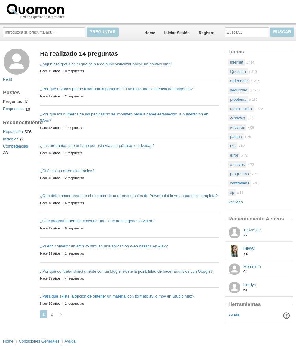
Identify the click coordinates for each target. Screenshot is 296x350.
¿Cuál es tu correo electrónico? (67, 171)
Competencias (15, 146)
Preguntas (12, 101)
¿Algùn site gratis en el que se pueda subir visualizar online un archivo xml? (105, 64)
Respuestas (13, 108)
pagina (236, 136)
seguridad (238, 90)
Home (149, 33)
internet (236, 62)
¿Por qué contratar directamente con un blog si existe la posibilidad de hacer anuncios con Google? (126, 271)
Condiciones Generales (39, 341)
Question (238, 71)
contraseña (239, 183)
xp (232, 192)
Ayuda (234, 315)
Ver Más (235, 202)
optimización (241, 108)
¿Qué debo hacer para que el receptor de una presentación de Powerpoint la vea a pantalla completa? (129, 195)
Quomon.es (54, 10)
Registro (207, 33)
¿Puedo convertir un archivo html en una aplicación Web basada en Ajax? (104, 246)
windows (237, 118)
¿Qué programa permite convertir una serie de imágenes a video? (97, 221)
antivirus (237, 127)
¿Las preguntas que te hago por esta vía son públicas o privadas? (97, 145)
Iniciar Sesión (177, 33)
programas (239, 174)
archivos (237, 164)
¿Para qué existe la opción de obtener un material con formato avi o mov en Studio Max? (117, 296)
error (234, 155)
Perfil (7, 79)
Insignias (10, 139)
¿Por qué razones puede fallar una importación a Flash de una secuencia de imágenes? (116, 89)
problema (238, 99)
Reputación (13, 131)
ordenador (239, 81)
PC (233, 146)
